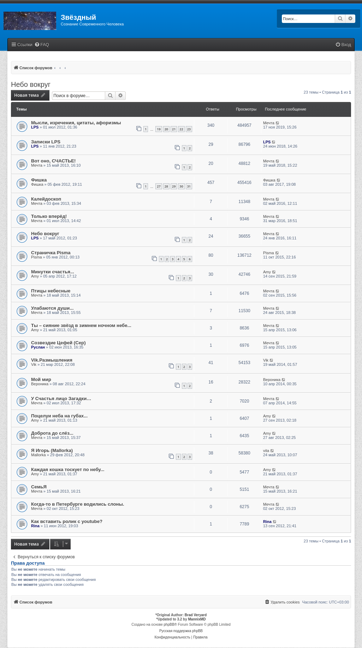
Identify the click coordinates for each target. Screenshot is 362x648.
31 (189, 186)
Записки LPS (45, 141)
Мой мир (41, 379)
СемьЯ (39, 486)
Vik (33, 364)
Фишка (39, 180)
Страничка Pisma (51, 252)
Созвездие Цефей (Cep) (58, 342)
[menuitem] (41, 45)
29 (174, 186)
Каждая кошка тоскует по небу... (68, 469)
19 (158, 129)
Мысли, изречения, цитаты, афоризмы (76, 122)
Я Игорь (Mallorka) (52, 450)
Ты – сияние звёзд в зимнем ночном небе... (81, 325)
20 (166, 129)
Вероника (39, 384)
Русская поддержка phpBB (181, 631)
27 (158, 186)
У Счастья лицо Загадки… (61, 398)
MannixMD (197, 619)
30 (181, 186)
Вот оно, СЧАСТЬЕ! (53, 161)
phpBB (169, 624)
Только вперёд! (49, 216)
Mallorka (38, 455)
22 (181, 129)
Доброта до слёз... (52, 433)
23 (189, 129)
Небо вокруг (31, 84)
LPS (34, 127)
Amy (35, 276)
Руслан (38, 347)
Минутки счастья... (52, 271)
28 (166, 186)
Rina (35, 526)
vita (266, 450)
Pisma (36, 257)
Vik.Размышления (51, 360)
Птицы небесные (50, 290)
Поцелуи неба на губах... (59, 415)
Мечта (268, 123)
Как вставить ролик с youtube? (66, 521)
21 (174, 129)
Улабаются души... (52, 308)
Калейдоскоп (46, 199)
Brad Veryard (196, 615)
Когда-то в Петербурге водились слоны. (77, 504)
